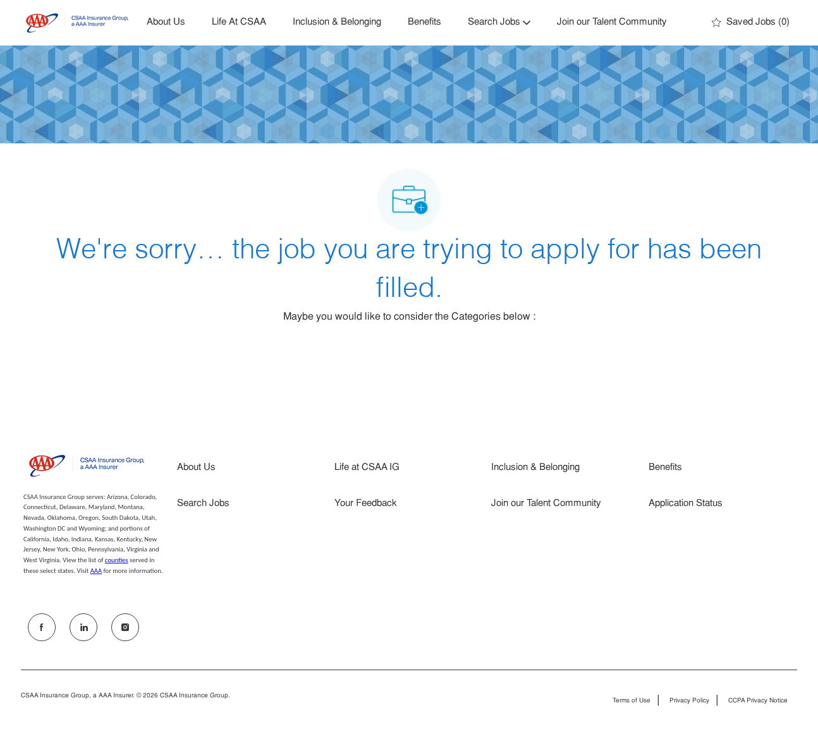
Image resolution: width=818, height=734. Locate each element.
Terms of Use (631, 701)
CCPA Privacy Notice (758, 701)
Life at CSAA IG (367, 467)
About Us (166, 22)
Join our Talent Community (612, 22)
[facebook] (42, 627)
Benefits (424, 22)
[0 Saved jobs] (751, 23)
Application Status (686, 503)
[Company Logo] (77, 23)
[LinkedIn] (83, 627)
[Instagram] (125, 627)
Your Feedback (365, 503)
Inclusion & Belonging (337, 22)
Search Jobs (203, 503)
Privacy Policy (689, 701)
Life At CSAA (239, 22)
